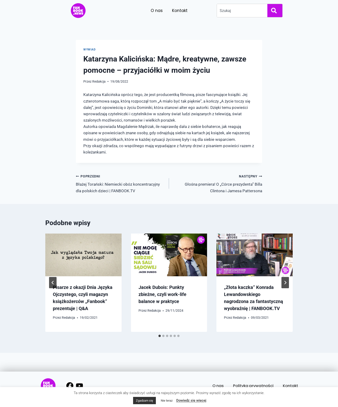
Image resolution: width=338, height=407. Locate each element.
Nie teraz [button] (167, 400)
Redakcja (99, 81)
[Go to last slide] (53, 282)
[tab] (159, 336)
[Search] (274, 10)
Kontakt (180, 10)
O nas (157, 10)
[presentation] (83, 255)
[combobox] (241, 10)
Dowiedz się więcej (191, 400)
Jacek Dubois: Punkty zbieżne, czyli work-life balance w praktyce (162, 294)
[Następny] (285, 282)
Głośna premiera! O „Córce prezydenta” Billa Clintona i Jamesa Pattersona (217, 183)
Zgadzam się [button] (144, 400)
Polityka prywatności (252, 385)
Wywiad (89, 49)
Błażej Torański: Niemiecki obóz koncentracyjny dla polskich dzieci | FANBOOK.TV (120, 183)
